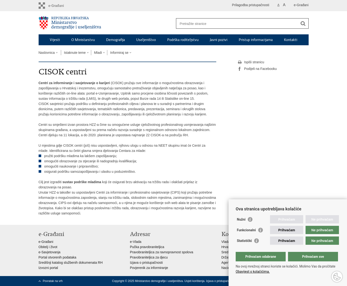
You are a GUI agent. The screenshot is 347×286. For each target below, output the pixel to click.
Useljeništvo (146, 40)
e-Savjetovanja (50, 252)
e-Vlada (135, 242)
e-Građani (301, 5)
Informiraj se (119, 52)
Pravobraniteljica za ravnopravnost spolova (161, 252)
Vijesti (55, 40)
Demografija (115, 40)
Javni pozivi (218, 40)
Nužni (241, 219)
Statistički (244, 241)
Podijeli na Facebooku (257, 69)
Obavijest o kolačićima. (253, 271)
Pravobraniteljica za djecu (149, 257)
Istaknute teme (75, 52)
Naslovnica (47, 52)
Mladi (98, 52)
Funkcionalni (246, 230)
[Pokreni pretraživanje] (303, 23)
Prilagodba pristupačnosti (250, 5)
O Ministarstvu (83, 40)
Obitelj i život (48, 247)
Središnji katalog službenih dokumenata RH (71, 262)
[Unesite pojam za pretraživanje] (237, 23)
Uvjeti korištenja (195, 281)
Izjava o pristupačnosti (146, 262)
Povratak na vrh (53, 281)
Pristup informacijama (256, 40)
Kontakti (290, 40)
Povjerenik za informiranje (149, 268)
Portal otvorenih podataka (58, 257)
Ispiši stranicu (251, 62)
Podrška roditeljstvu (182, 40)
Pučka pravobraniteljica (147, 247)
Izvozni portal (48, 268)
